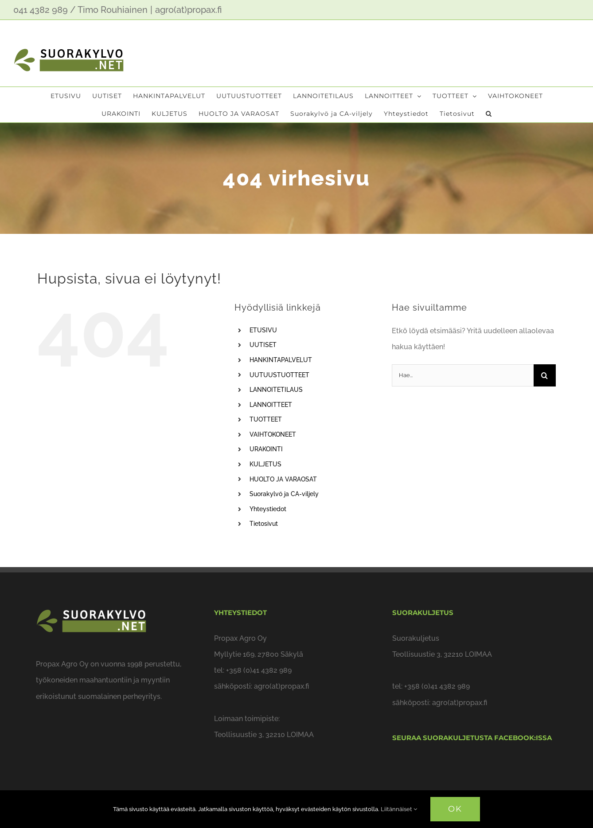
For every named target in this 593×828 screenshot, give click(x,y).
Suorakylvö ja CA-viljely (284, 493)
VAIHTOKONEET (273, 434)
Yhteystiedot (268, 509)
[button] (488, 113)
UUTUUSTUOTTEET (279, 375)
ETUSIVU (263, 330)
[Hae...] (463, 375)
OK (455, 809)
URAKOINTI (266, 449)
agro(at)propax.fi (188, 9)
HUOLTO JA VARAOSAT (283, 479)
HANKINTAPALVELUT (281, 359)
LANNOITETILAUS (276, 389)
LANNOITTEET (271, 404)
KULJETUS (265, 464)
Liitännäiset (399, 809)
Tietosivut (264, 523)
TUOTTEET (266, 419)
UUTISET (263, 344)
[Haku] (545, 375)
